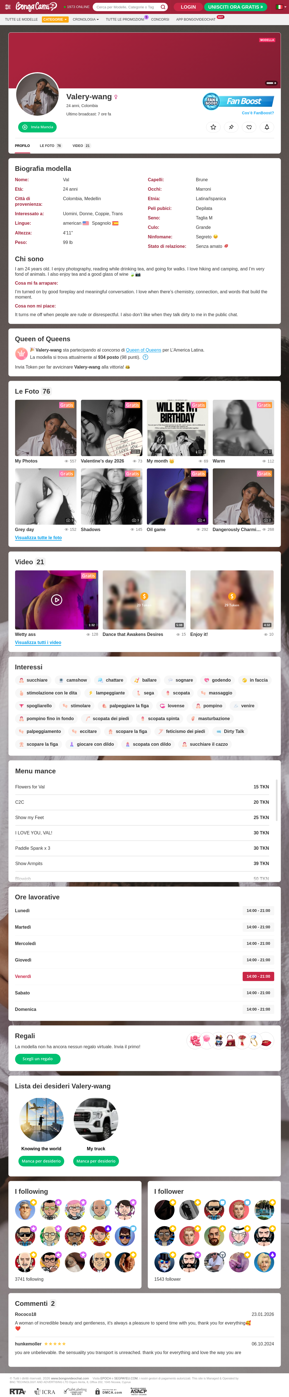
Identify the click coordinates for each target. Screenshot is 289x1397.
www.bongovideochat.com (70, 1378)
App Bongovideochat (197, 18)
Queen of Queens (143, 350)
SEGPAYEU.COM (126, 1378)
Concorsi (160, 19)
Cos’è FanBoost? (258, 113)
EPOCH (106, 1378)
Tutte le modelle (21, 19)
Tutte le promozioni (126, 18)
